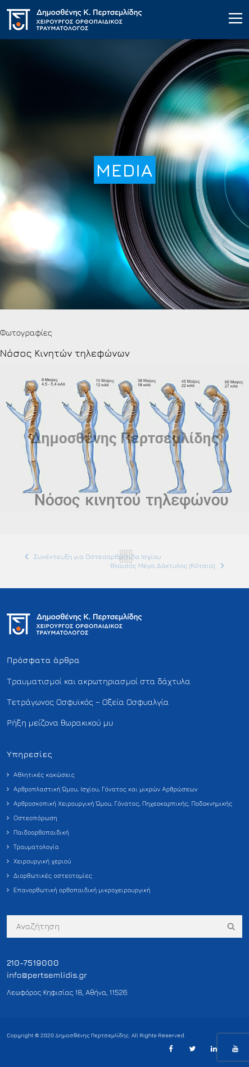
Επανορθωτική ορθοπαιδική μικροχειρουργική (82, 890)
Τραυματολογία (36, 846)
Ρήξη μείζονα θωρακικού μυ (60, 722)
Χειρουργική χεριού (42, 861)
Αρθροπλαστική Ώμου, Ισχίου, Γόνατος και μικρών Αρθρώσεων (106, 789)
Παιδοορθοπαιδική (41, 832)
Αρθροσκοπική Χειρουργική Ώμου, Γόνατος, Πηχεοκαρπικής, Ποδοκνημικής (123, 803)
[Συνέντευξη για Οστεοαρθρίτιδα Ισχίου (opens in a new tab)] (93, 556)
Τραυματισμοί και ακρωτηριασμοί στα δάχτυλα (98, 681)
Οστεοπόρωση (35, 818)
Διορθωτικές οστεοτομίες (53, 875)
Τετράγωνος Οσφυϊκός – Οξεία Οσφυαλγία (88, 702)
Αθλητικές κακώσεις (44, 774)
